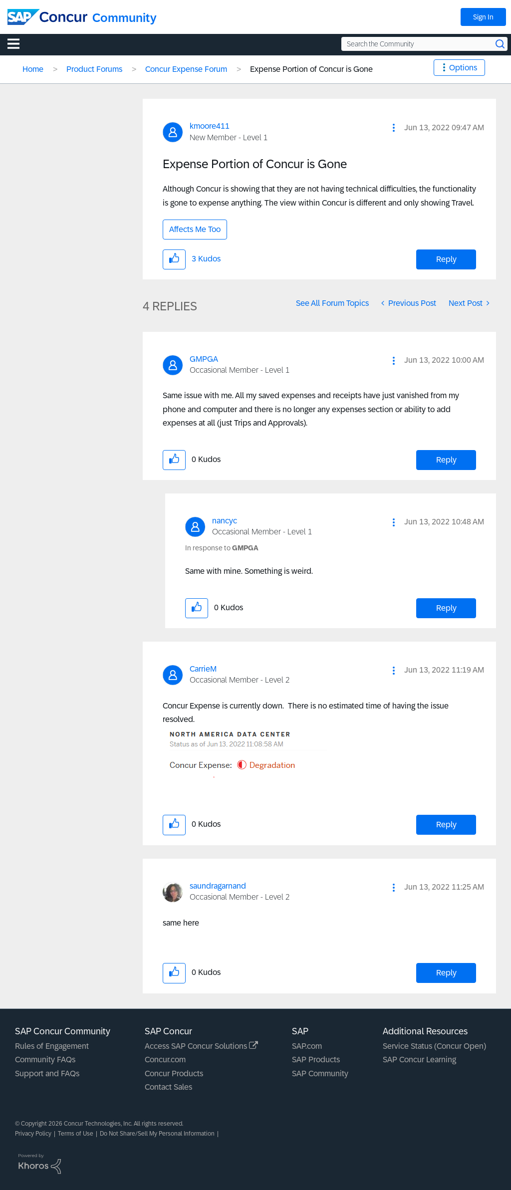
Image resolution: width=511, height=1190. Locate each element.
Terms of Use (75, 1133)
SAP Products (316, 1059)
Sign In (483, 17)
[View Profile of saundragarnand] (218, 886)
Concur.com (165, 1059)
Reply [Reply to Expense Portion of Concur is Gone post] (446, 259)
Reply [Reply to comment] (446, 460)
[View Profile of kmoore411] (210, 126)
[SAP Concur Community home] (47, 17)
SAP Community (320, 1073)
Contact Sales (168, 1087)
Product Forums (94, 69)
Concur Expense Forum (186, 69)
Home (32, 69)
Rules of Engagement (52, 1046)
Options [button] (463, 67)
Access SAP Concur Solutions (201, 1046)
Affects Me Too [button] (195, 229)
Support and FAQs (47, 1073)
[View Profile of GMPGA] (204, 359)
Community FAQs (45, 1059)
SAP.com (307, 1046)
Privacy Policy (33, 1133)
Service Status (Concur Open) (434, 1046)
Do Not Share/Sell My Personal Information (157, 1133)
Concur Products (174, 1073)
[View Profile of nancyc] (224, 520)
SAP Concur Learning (419, 1059)
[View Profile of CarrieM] (203, 669)
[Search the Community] (424, 44)
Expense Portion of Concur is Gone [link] (311, 69)
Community (124, 17)
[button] (393, 127)
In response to (221, 548)
